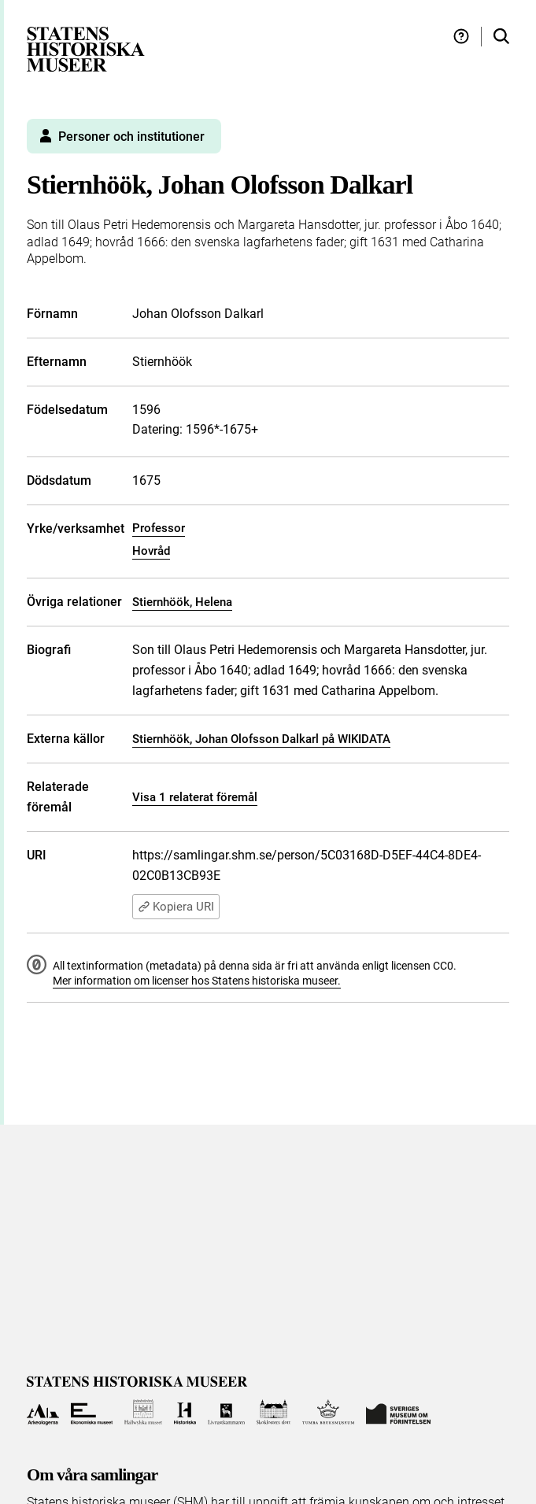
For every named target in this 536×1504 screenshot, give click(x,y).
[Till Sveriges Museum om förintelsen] (398, 1412)
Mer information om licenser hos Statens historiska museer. (197, 980)
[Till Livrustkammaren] (227, 1412)
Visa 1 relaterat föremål (194, 797)
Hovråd (151, 551)
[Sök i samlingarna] (501, 36)
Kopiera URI (176, 907)
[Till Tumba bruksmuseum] (328, 1412)
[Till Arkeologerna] (43, 1412)
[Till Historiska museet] (184, 1412)
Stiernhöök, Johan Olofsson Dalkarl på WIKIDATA (261, 739)
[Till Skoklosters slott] (273, 1412)
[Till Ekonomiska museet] (92, 1412)
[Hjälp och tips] (461, 36)
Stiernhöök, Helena (182, 602)
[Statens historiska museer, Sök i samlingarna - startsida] (86, 48)
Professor (158, 528)
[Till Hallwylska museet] (143, 1412)
